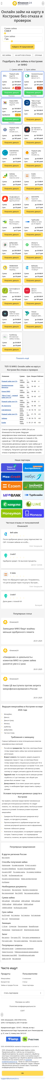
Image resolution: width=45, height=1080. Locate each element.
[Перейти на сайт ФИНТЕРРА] (33, 211)
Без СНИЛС (19, 893)
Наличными (6, 865)
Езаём (4, 423)
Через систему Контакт (29, 879)
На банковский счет (16, 875)
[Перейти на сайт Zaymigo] (11, 326)
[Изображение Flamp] (13, 1039)
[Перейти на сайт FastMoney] (11, 349)
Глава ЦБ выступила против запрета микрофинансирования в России (22, 687)
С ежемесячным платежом (24, 949)
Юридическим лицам (31, 930)
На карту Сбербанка (9, 869)
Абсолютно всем (7, 949)
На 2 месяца (15, 915)
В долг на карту (30, 865)
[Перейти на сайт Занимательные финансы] (33, 92)
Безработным (33, 926)
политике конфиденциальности (17, 1061)
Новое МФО (6, 391)
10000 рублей (6, 904)
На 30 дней (6, 915)
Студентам (12, 926)
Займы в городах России (9, 985)
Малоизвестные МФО (9, 955)
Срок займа (30, 69)
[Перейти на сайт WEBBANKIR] (11, 280)
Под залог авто (7, 941)
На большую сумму (20, 908)
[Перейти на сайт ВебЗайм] (33, 280)
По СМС (4, 875)
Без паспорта (16, 890)
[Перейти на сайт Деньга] (33, 303)
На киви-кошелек (18, 865)
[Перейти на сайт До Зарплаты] (33, 142)
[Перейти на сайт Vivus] (11, 234)
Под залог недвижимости (31, 937)
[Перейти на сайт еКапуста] (33, 257)
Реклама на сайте (22, 1002)
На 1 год (5, 919)
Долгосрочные (14, 919)
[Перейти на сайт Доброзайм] (11, 257)
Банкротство (5, 982)
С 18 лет (5, 926)
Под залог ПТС (16, 937)
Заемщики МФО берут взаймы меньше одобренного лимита (19, 630)
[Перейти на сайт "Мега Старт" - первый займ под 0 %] (33, 119)
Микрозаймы (5, 979)
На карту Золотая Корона (11, 879)
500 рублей (6, 901)
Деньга (6, 717)
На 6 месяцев (35, 915)
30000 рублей (17, 904)
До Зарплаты (6, 406)
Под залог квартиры (21, 941)
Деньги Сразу (9, 720)
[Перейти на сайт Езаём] (33, 188)
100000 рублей (7, 908)
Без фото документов (30, 890)
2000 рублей (25, 901)
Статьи (25, 982)
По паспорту (6, 890)
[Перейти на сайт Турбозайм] (33, 234)
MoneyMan (8, 714)
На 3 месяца (25, 915)
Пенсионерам (22, 926)
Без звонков (16, 959)
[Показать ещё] (22, 46)
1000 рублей (15, 901)
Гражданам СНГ (17, 930)
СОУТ (22, 1010)
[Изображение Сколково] (30, 1039)
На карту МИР (7, 872)
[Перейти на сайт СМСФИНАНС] (11, 165)
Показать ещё (22, 358)
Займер (4, 418)
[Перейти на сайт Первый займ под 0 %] (11, 92)
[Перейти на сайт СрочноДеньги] (11, 303)
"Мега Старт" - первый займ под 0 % (10, 396)
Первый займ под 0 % (9, 381)
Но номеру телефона (34, 872)
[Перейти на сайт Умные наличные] (33, 326)
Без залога (5, 937)
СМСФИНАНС (6, 410)
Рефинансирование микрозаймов (26, 952)
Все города (6, 858)
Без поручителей (8, 893)
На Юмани (5, 882)
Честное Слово (9, 733)
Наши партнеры (28, 985)
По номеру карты (19, 872)
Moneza (6, 724)
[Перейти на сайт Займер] (11, 188)
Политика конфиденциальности (22, 1006)
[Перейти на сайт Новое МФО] (11, 119)
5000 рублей (35, 901)
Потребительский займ (26, 955)
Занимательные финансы (7, 386)
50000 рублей (28, 904)
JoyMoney (7, 727)
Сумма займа (16, 69)
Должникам (6, 930)
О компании (27, 979)
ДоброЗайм (8, 730)
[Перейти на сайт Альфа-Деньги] (11, 211)
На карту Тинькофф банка (26, 869)
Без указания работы (31, 893)
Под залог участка (35, 941)
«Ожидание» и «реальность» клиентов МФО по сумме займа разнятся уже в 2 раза (19, 660)
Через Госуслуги (7, 952)
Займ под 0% (6, 959)
